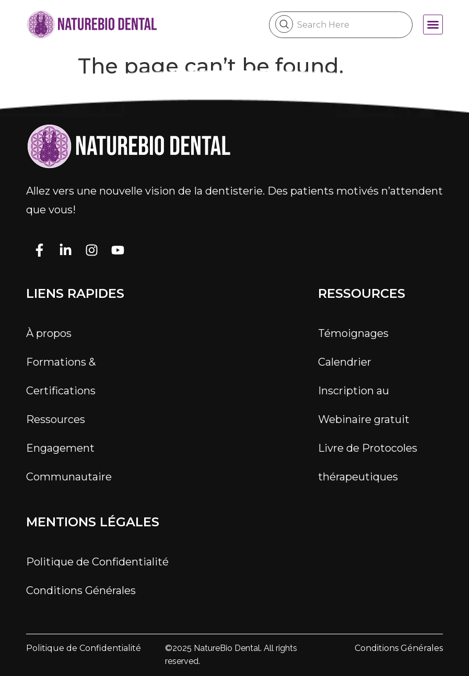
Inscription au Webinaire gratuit (363, 405)
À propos (49, 333)
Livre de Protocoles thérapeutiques (367, 462)
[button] (433, 24)
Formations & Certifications (61, 376)
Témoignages (353, 333)
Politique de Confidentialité (97, 562)
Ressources (55, 419)
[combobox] (341, 24)
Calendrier (344, 362)
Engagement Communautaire (69, 462)
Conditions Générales (81, 590)
